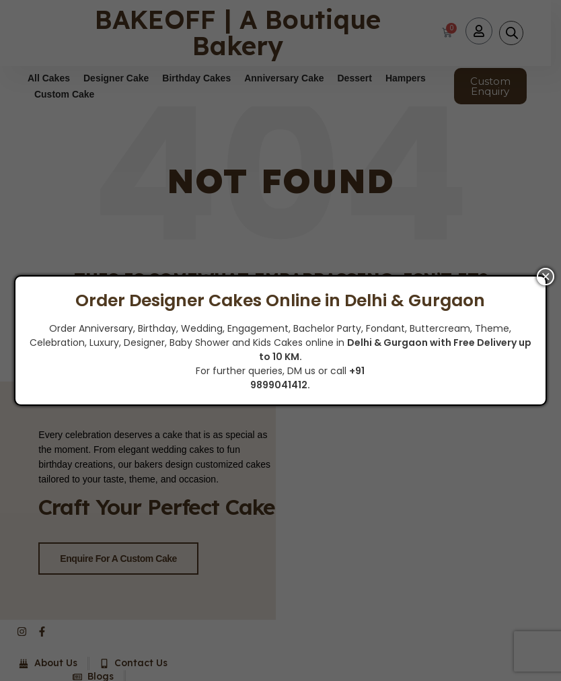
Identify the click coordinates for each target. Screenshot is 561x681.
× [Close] (545, 276)
